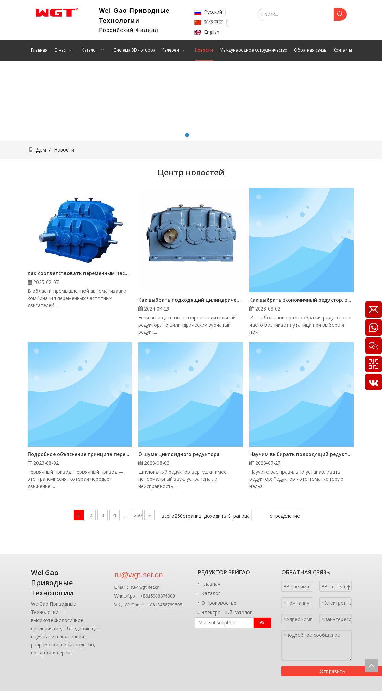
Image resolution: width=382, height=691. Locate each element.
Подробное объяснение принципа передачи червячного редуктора (80, 454)
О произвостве (218, 603)
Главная (210, 583)
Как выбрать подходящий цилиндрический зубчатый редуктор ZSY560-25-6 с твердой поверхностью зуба (190, 300)
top (371, 665)
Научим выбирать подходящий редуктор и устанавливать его (301, 454)
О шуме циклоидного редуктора (179, 454)
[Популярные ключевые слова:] (340, 14)
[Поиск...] (295, 14)
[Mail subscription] (222, 623)
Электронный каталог (226, 612)
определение (285, 516)
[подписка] (262, 622)
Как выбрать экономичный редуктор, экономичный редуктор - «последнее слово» (301, 300)
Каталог (210, 593)
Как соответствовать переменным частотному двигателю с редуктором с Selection (80, 273)
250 (138, 515)
